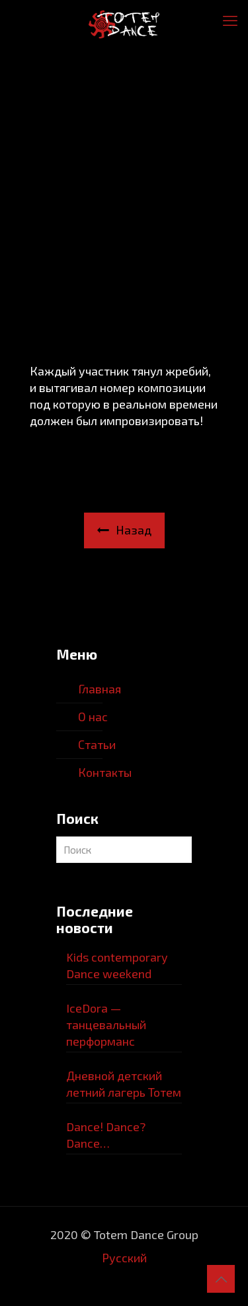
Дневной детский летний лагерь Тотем (123, 1083)
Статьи (97, 744)
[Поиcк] (124, 849)
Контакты (105, 772)
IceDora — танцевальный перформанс (106, 1024)
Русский (124, 1257)
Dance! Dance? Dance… (105, 1134)
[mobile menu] (230, 20)
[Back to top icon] (221, 1279)
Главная (99, 688)
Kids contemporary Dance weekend (117, 965)
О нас (93, 716)
